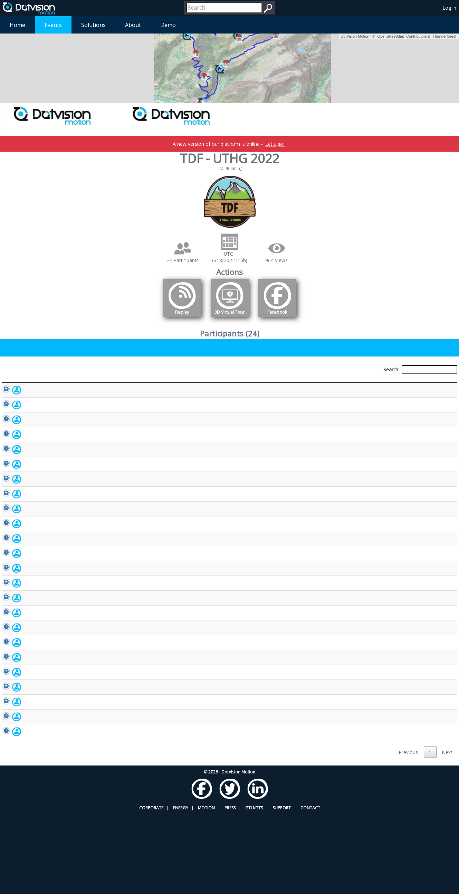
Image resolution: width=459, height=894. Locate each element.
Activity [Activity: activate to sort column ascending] (358, 382)
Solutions (93, 25)
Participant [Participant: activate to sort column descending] (56, 382)
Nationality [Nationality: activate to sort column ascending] (262, 382)
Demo (168, 25)
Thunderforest (444, 36)
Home (17, 25)
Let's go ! (275, 144)
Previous (408, 831)
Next (447, 831)
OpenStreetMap (390, 36)
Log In (449, 7)
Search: (420, 369)
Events (53, 25)
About (133, 25)
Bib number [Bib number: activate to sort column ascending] (170, 382)
